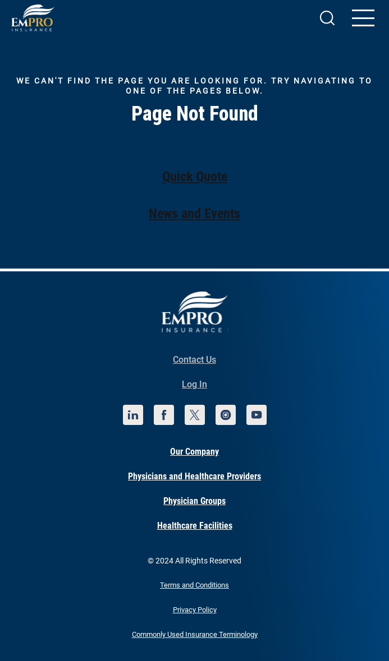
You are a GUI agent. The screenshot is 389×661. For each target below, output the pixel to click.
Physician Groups (194, 501)
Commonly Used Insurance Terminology (195, 634)
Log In (194, 384)
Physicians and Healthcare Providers (194, 476)
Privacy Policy (195, 609)
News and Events (194, 213)
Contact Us (194, 359)
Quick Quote (194, 176)
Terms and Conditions (194, 585)
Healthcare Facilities (194, 525)
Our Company (194, 451)
